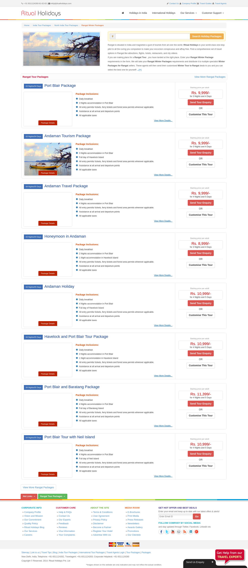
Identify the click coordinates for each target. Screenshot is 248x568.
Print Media (133, 516)
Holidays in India (138, 13)
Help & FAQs (65, 512)
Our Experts (65, 519)
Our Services (188, 13)
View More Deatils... (163, 120)
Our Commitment (32, 519)
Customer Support (213, 13)
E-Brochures (134, 512)
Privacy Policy (100, 519)
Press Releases (135, 519)
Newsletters (133, 523)
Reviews (63, 527)
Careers (28, 535)
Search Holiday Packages (206, 36)
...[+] (139, 70)
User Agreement (101, 516)
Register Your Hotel (102, 531)
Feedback (64, 523)
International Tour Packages (92, 552)
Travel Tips (46, 552)
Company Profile (189, 3)
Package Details (48, 123)
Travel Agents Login (115, 552)
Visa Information (67, 531)
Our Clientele (134, 535)
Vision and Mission (33, 516)
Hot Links (27, 496)
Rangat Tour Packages (35, 76)
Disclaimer (98, 523)
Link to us (35, 552)
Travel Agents (220, 3)
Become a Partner (102, 527)
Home (26, 25)
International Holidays (163, 13)
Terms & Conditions (103, 512)
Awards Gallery (135, 527)
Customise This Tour (201, 114)
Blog (55, 552)
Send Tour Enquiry (200, 102)
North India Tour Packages (66, 25)
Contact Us (174, 3)
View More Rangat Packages (209, 76)
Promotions (133, 531)
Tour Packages (133, 552)
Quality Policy (31, 523)
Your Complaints (67, 535)
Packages (146, 552)
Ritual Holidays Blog (34, 527)
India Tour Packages (42, 25)
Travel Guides (205, 3)
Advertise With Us (102, 535)
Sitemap (25, 552)
